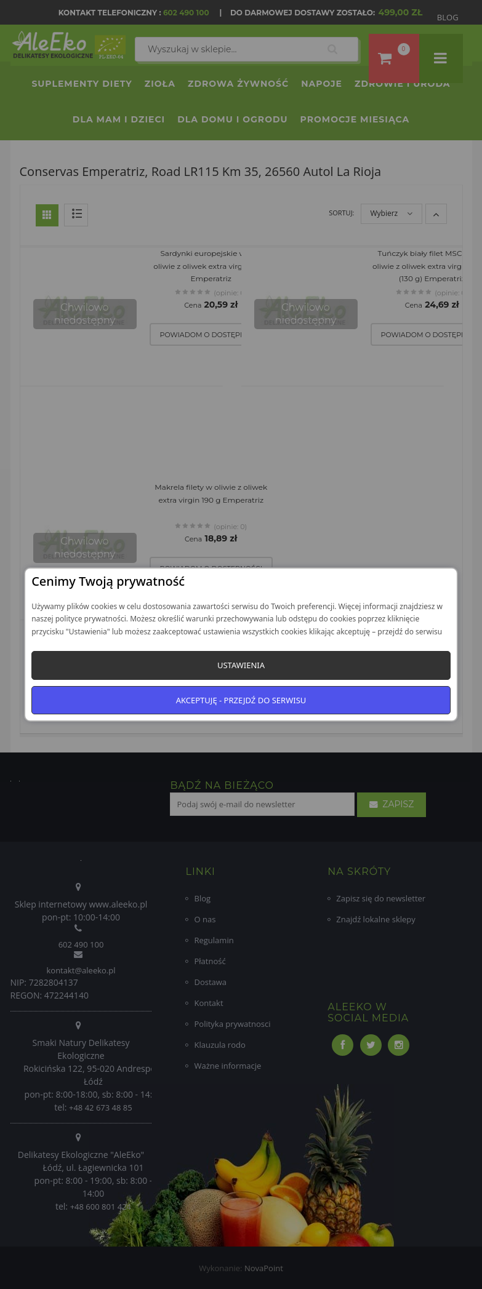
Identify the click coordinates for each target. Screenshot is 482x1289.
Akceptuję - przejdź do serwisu (241, 700)
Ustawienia (241, 665)
